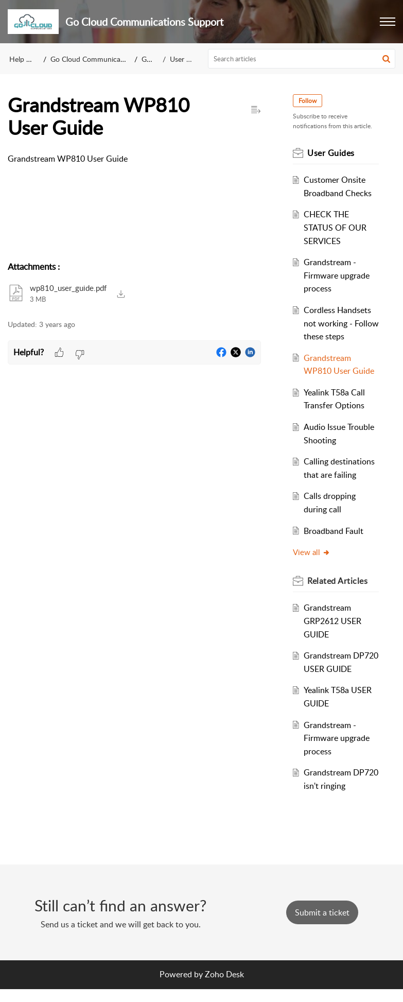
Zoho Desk (224, 987)
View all (312, 552)
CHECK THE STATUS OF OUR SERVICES (336, 227)
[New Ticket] (322, 925)
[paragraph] (134, 159)
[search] (301, 58)
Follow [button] (309, 100)
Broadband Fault (334, 531)
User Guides (189, 59)
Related (338, 580)
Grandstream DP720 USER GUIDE (329, 668)
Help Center (28, 59)
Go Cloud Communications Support (107, 59)
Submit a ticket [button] (322, 925)
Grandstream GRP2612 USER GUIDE (333, 621)
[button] (387, 21)
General (154, 59)
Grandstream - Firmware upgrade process (338, 275)
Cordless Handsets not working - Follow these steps (338, 323)
